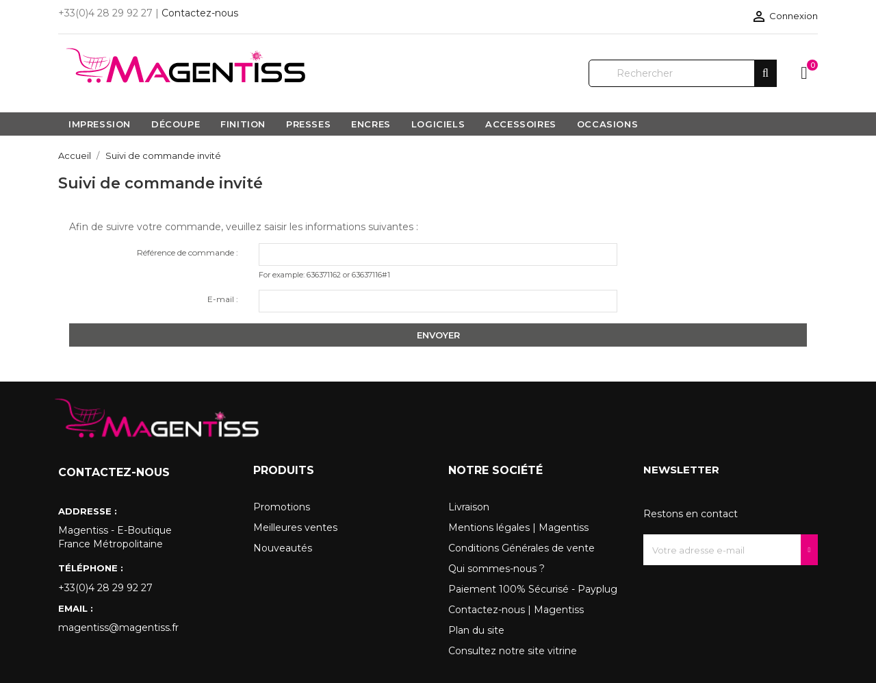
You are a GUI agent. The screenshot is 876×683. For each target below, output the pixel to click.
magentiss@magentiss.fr (118, 627)
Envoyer (438, 335)
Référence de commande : (187, 252)
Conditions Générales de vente (521, 548)
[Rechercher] (683, 73)
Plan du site (476, 630)
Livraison (468, 507)
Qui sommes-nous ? (496, 568)
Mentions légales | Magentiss (518, 527)
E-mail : (222, 298)
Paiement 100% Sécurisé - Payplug (532, 589)
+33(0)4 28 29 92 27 (105, 588)
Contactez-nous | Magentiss (516, 610)
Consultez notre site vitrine (512, 651)
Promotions (281, 507)
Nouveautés (282, 548)
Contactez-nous (200, 13)
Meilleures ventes (295, 527)
